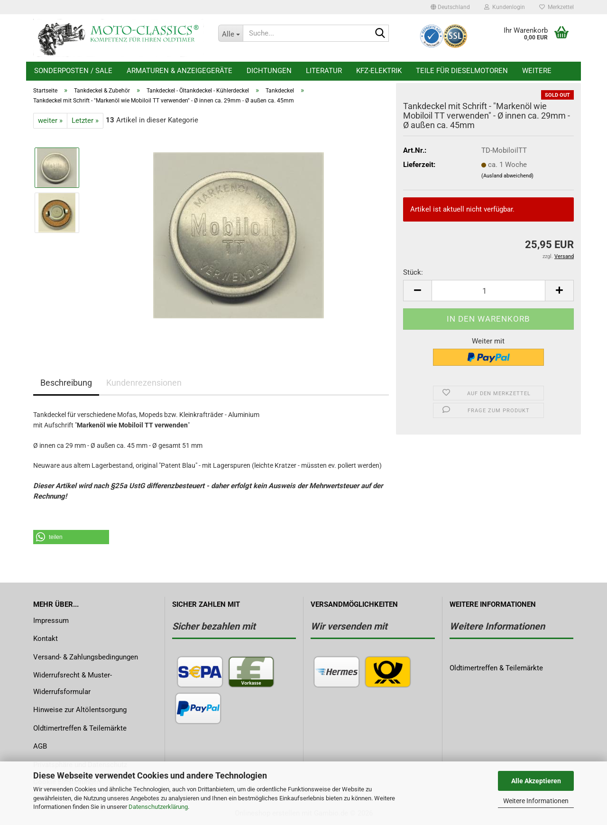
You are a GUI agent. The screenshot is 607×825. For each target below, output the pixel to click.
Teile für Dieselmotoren (462, 70)
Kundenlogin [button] (504, 7)
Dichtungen (269, 70)
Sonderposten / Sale (73, 70)
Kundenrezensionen (144, 383)
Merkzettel (556, 7)
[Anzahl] (488, 290)
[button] (450, 7)
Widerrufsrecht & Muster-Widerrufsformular (72, 683)
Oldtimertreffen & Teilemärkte (80, 728)
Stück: (413, 272)
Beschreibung (66, 383)
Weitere (537, 70)
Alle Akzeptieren (536, 781)
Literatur (324, 70)
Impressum (51, 620)
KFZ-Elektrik (379, 70)
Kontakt (45, 638)
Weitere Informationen (536, 801)
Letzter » (85, 120)
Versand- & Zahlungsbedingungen (85, 657)
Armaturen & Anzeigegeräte (179, 70)
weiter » (50, 120)
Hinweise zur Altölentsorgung (80, 709)
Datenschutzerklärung (158, 806)
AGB (40, 746)
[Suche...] (230, 33)
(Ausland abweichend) (507, 176)
